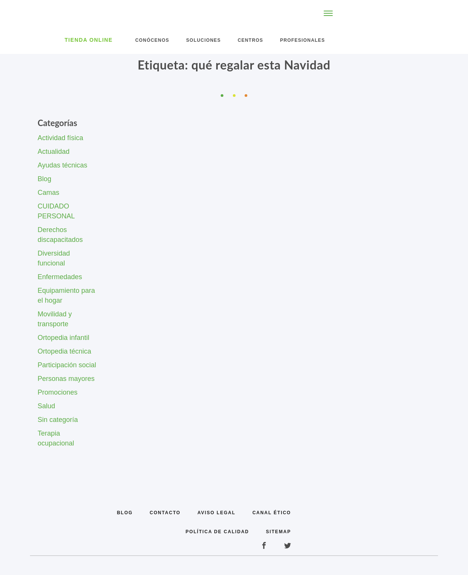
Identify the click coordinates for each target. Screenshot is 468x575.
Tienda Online (89, 40)
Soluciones (203, 40)
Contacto (165, 512)
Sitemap (278, 531)
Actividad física (60, 138)
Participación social (67, 365)
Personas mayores (66, 378)
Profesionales (302, 40)
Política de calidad (217, 531)
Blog (44, 179)
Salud (46, 406)
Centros (250, 40)
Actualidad (54, 151)
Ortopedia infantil (63, 337)
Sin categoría (58, 419)
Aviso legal (217, 512)
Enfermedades (60, 277)
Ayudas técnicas (62, 165)
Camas (48, 192)
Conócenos (152, 40)
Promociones (57, 392)
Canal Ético (271, 512)
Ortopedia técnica (64, 351)
